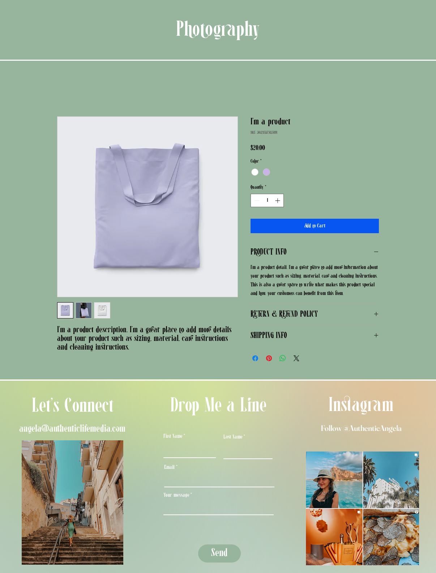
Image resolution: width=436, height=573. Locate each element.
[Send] (219, 553)
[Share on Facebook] (255, 358)
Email (169, 467)
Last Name (232, 437)
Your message (176, 495)
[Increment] (278, 200)
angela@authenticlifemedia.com (72, 429)
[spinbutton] (267, 200)
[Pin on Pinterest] (269, 358)
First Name (172, 436)
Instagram (361, 406)
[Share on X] (296, 358)
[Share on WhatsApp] (282, 358)
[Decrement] (256, 200)
